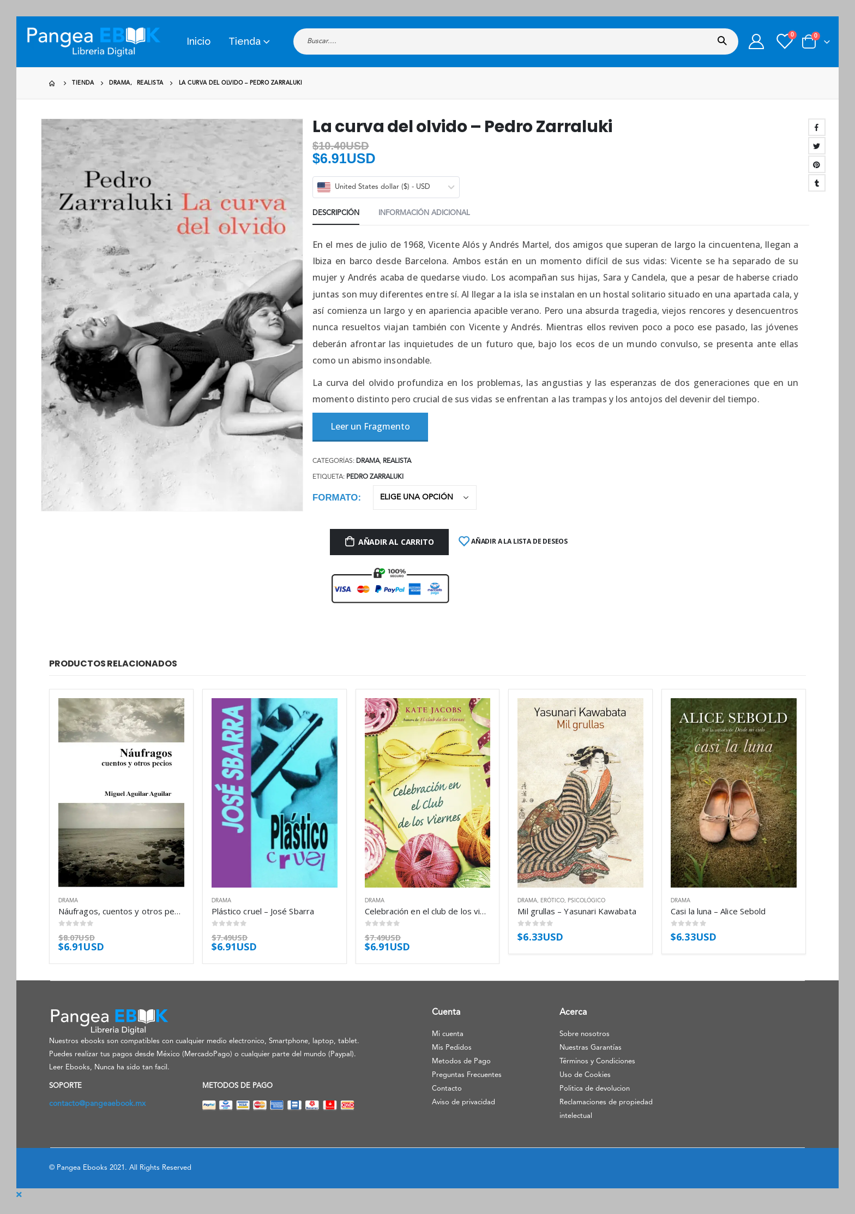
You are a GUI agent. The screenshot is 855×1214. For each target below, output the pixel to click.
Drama (368, 461)
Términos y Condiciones (597, 1061)
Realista (397, 461)
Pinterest (817, 164)
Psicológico (586, 900)
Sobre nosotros (584, 1034)
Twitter (817, 145)
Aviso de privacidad (463, 1102)
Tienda (244, 41)
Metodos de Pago (461, 1061)
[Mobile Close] (19, 1195)
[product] (121, 792)
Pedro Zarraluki (375, 477)
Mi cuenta (447, 1034)
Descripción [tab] (335, 213)
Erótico (552, 900)
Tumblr (817, 183)
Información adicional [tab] (424, 213)
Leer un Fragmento (370, 426)
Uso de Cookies (585, 1075)
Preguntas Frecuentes (467, 1075)
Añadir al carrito (395, 542)
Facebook (817, 127)
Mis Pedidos (452, 1047)
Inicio (198, 41)
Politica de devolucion (594, 1088)
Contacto (447, 1088)
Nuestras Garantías (590, 1047)
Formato (335, 497)
